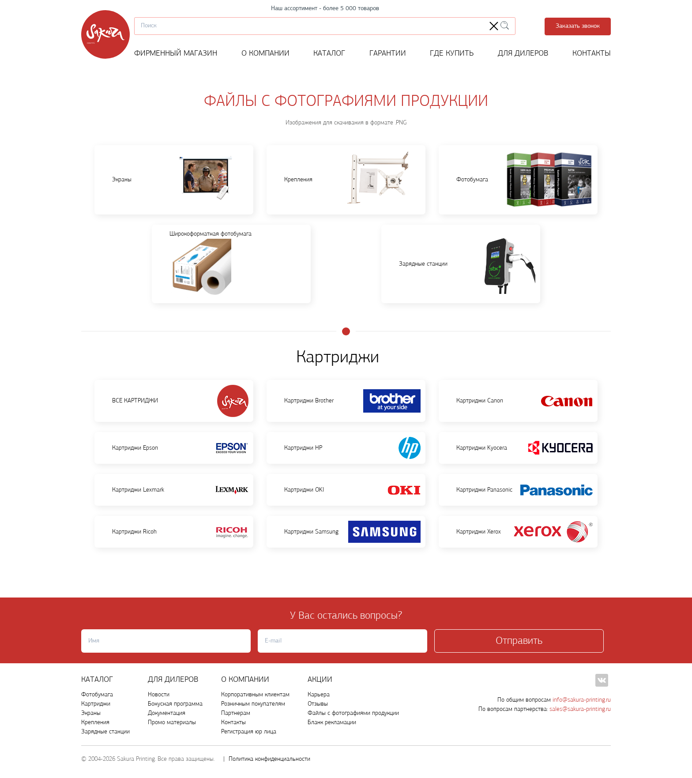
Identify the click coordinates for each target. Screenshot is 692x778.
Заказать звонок (578, 26)
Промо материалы (172, 722)
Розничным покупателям (253, 704)
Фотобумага (97, 695)
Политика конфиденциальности (269, 759)
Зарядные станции (105, 732)
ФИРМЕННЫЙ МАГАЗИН (175, 53)
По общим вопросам (554, 700)
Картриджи (95, 704)
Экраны (91, 713)
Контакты (591, 53)
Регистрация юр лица (248, 732)
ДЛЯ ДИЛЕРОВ (173, 680)
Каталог (329, 53)
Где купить (452, 53)
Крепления (95, 722)
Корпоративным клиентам (255, 695)
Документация (166, 713)
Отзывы (318, 704)
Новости (158, 695)
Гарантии (387, 53)
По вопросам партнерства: (544, 709)
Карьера (319, 695)
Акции (320, 680)
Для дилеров (523, 53)
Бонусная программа (175, 704)
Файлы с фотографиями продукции (353, 713)
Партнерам (235, 713)
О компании (265, 53)
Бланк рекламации (332, 722)
